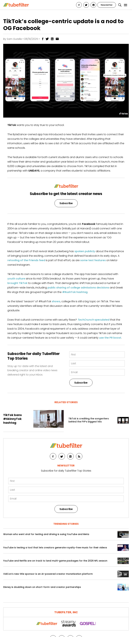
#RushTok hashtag (75, 292)
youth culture (16, 278)
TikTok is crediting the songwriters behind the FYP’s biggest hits (88, 420)
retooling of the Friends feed (26, 260)
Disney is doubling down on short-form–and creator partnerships (42, 587)
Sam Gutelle (14, 39)
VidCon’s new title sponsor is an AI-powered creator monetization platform (48, 573)
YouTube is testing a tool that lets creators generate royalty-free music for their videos (55, 547)
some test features (93, 260)
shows (56, 301)
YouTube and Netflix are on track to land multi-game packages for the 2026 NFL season (55, 560)
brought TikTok (17, 283)
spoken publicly (84, 251)
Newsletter (106, 4)
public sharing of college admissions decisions (78, 287)
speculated (93, 320)
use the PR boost (110, 338)
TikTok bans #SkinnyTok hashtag (12, 419)
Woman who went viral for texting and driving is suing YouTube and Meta (46, 534)
